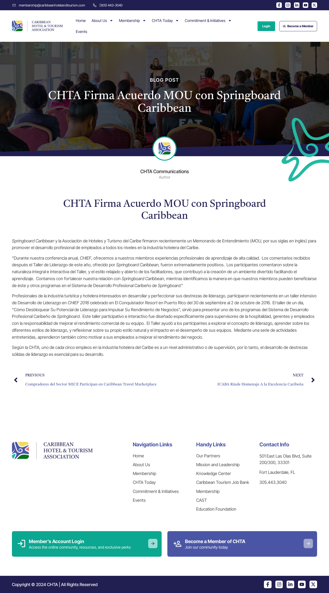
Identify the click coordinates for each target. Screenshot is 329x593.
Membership (132, 20)
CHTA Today (165, 20)
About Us (102, 20)
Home (81, 20)
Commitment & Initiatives (208, 20)
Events (81, 31)
